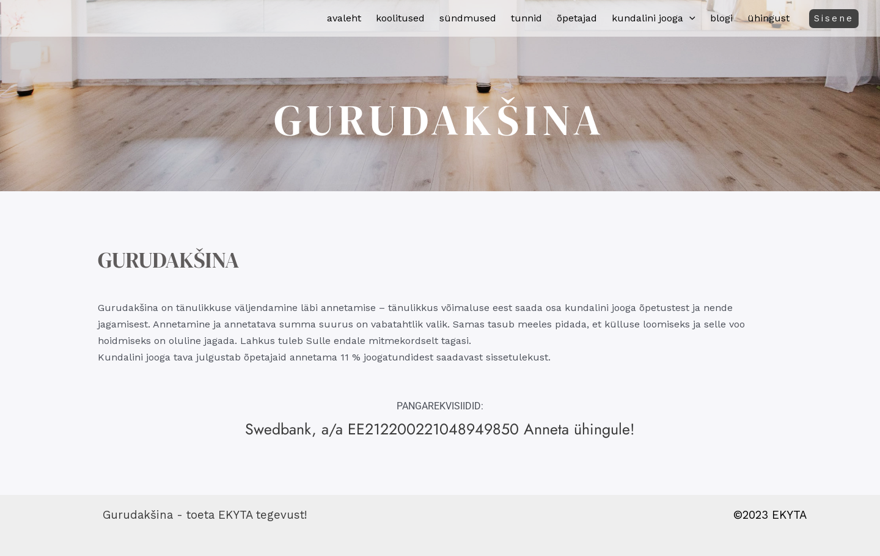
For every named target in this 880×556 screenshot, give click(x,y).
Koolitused (400, 18)
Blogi (721, 18)
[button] (689, 18)
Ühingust (768, 18)
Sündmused (467, 18)
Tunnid (526, 18)
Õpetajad (577, 18)
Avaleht (344, 18)
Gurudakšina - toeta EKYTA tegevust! (205, 515)
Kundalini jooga (653, 18)
